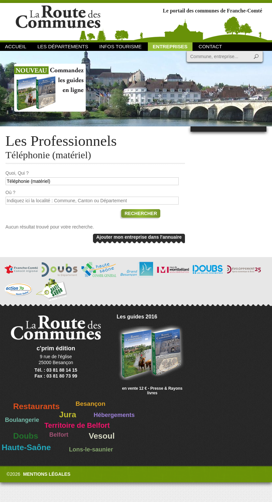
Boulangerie (22, 420)
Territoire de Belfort (77, 425)
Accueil (15, 46)
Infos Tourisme (120, 46)
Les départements (62, 46)
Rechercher (141, 213)
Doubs (25, 435)
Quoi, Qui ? (17, 173)
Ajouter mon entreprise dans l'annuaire (139, 237)
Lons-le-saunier (91, 449)
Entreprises (170, 46)
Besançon (90, 403)
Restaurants (36, 406)
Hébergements (114, 415)
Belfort (58, 434)
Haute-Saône (26, 447)
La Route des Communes (58, 21)
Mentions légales (46, 474)
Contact (210, 46)
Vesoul (102, 435)
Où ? (10, 192)
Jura (67, 414)
